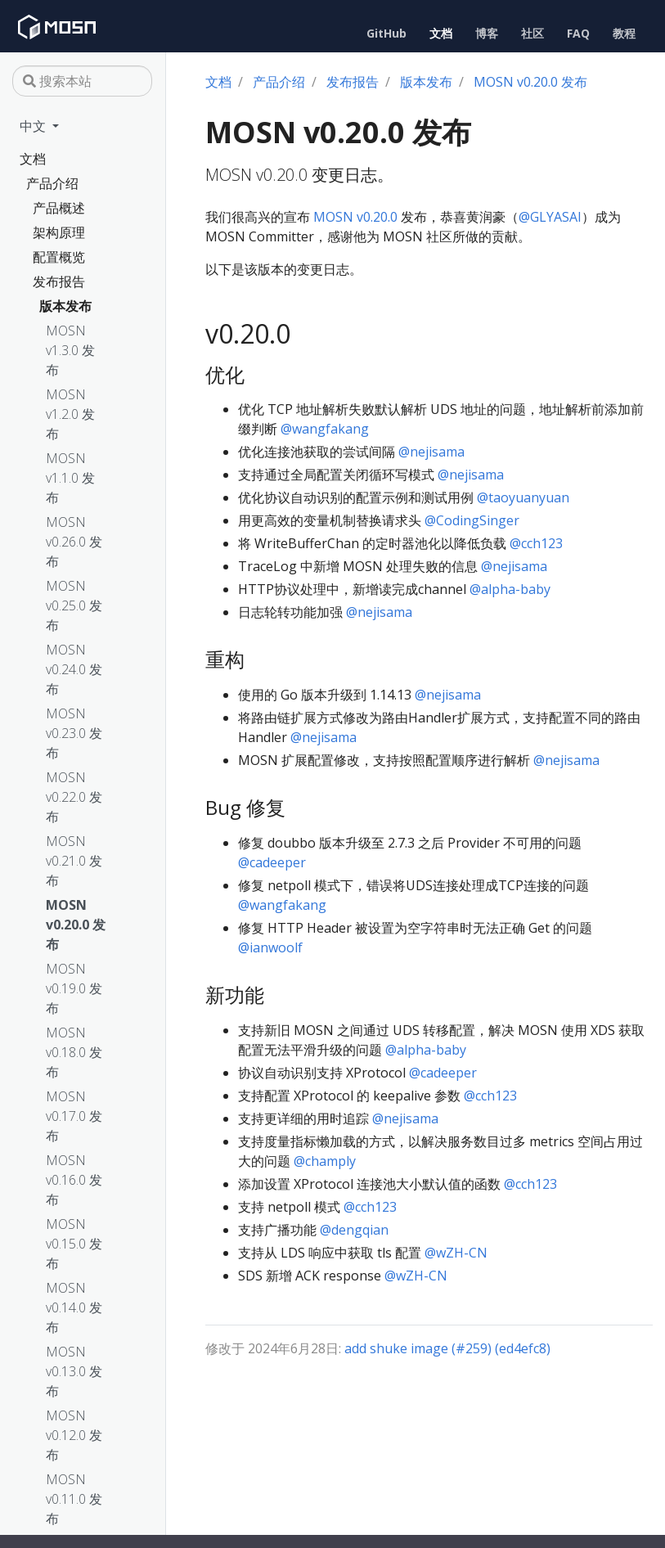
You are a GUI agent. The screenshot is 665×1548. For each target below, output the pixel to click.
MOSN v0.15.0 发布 (74, 1243)
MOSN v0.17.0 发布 (74, 1116)
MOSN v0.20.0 (355, 217)
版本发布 (65, 306)
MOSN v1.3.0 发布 (70, 350)
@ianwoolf (270, 947)
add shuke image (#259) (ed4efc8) (447, 1348)
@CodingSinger (472, 520)
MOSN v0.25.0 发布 (74, 605)
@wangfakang (325, 429)
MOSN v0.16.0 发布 (74, 1179)
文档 (33, 159)
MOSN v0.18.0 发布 (74, 1052)
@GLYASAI (550, 217)
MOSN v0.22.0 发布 (74, 797)
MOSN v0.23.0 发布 (74, 733)
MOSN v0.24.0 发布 (74, 669)
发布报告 (59, 281)
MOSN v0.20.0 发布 (76, 924)
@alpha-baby (510, 589)
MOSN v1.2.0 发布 (70, 414)
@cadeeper (272, 862)
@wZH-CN (456, 1253)
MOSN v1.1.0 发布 (70, 477)
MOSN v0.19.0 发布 (74, 988)
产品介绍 (52, 183)
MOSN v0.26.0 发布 (74, 541)
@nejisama (431, 452)
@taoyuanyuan (523, 497)
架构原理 (59, 232)
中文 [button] (34, 126)
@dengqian (354, 1230)
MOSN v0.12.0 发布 (74, 1435)
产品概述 (59, 208)
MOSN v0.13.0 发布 (74, 1371)
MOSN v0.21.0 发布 (74, 860)
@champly (325, 1161)
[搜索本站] (82, 81)
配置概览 (59, 257)
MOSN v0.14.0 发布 (74, 1307)
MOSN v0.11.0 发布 (74, 1499)
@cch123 (536, 543)
